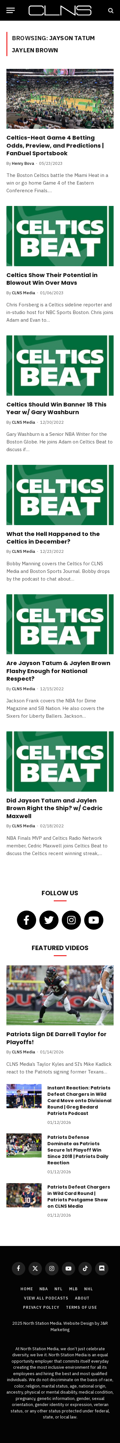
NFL (58, 1288)
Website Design (79, 1323)
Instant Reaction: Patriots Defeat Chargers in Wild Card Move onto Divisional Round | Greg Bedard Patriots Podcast (79, 1101)
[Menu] (10, 10)
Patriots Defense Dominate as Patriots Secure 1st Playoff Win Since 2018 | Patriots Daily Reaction (77, 1150)
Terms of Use (81, 1307)
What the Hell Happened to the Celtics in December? (53, 538)
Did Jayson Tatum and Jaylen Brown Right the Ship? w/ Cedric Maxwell (54, 808)
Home (26, 1288)
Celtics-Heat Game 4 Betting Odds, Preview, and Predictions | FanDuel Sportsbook (55, 145)
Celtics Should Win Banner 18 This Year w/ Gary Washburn (56, 408)
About (82, 1298)
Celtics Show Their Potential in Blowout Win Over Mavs (52, 279)
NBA (43, 1288)
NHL (88, 1288)
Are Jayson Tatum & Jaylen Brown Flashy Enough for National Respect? (58, 671)
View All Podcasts (46, 1298)
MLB (73, 1288)
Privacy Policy (41, 1307)
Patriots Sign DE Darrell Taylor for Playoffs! (56, 1038)
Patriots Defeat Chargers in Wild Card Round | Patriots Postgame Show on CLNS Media (78, 1196)
